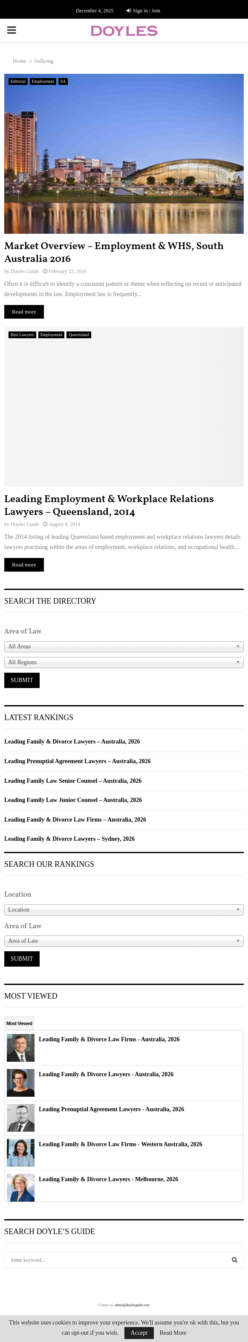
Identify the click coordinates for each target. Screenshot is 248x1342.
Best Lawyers (22, 334)
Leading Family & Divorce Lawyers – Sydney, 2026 (69, 839)
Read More (173, 1333)
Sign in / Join (143, 11)
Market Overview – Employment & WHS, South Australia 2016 (114, 253)
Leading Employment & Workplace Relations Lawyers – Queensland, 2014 (109, 506)
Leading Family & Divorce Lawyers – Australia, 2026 (72, 741)
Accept (139, 1333)
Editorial (18, 81)
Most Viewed (19, 1023)
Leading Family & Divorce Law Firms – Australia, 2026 (75, 819)
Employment (43, 81)
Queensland (79, 334)
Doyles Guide (25, 271)
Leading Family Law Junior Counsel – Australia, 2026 (73, 800)
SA (63, 81)
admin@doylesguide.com (132, 1305)
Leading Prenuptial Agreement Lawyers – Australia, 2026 (77, 761)
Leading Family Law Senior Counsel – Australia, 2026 (73, 781)
